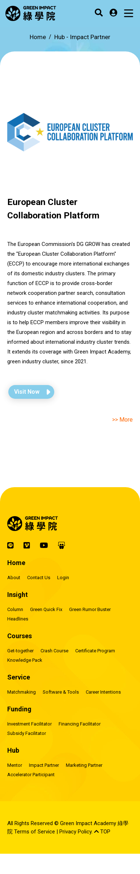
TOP (102, 831)
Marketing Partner (84, 765)
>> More (122, 419)
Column (15, 609)
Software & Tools (61, 692)
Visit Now (26, 391)
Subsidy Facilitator (26, 733)
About (13, 577)
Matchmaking (21, 692)
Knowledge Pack (24, 660)
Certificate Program (95, 650)
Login (63, 577)
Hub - (82, 37)
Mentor (14, 765)
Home (38, 37)
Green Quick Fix (46, 609)
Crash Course (54, 650)
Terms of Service (34, 831)
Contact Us (38, 577)
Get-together (20, 650)
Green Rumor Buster (90, 609)
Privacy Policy (75, 831)
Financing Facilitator (80, 724)
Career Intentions (103, 692)
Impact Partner (44, 765)
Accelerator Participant (31, 774)
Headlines (17, 619)
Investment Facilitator (29, 724)
